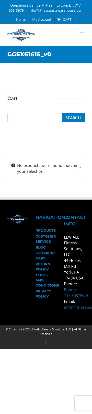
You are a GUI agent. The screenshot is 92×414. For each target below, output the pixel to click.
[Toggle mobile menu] (82, 32)
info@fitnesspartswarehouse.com (56, 10)
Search (73, 117)
